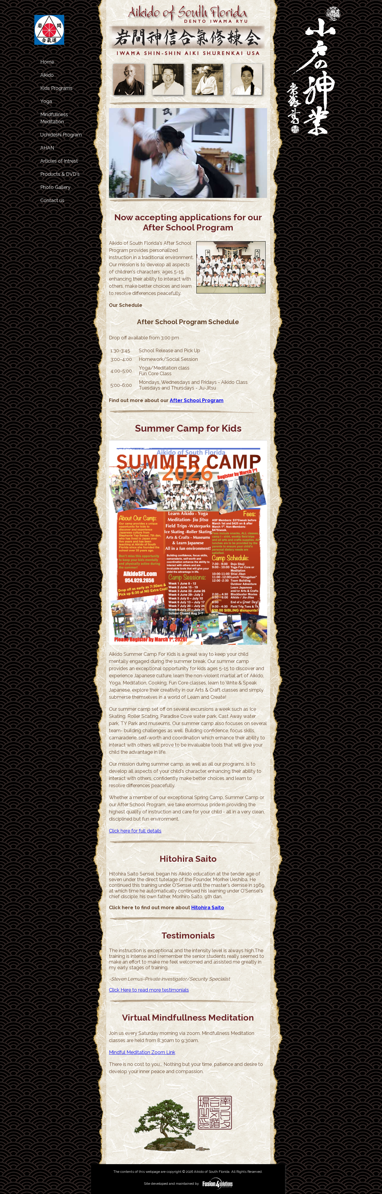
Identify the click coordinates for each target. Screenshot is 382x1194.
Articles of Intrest (59, 161)
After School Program (197, 400)
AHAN (47, 148)
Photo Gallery (55, 187)
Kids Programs (56, 88)
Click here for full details (135, 831)
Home (47, 62)
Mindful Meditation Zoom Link (142, 1052)
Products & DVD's (60, 174)
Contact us (52, 200)
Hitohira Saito (207, 907)
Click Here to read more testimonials (149, 990)
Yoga (46, 101)
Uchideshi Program (61, 135)
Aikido (47, 75)
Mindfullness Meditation (54, 118)
